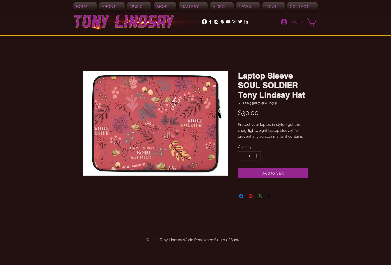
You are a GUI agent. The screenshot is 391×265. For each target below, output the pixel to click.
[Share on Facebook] (241, 196)
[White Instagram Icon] (216, 21)
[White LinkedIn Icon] (246, 21)
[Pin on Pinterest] (251, 196)
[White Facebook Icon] (210, 21)
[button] (139, 6)
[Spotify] (222, 21)
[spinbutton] (249, 155)
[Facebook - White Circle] (204, 21)
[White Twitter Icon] (240, 21)
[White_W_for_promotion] (234, 21)
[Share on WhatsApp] (260, 196)
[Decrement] (242, 155)
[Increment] (257, 155)
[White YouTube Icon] (228, 21)
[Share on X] (270, 196)
